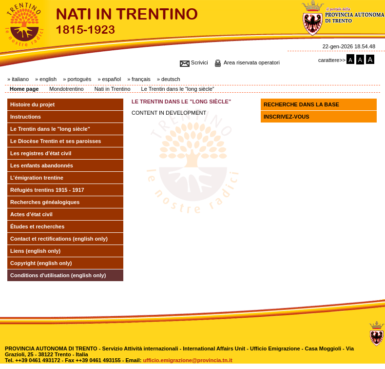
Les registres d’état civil (40, 153)
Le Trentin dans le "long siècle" (50, 129)
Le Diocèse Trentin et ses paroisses (55, 141)
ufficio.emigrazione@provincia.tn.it (187, 360)
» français (139, 79)
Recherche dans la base (301, 104)
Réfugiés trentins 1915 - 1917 (47, 190)
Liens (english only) (35, 251)
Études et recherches (37, 226)
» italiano (18, 79)
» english (46, 79)
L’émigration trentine (36, 178)
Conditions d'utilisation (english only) (58, 275)
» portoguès (77, 79)
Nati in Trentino (113, 89)
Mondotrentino (66, 89)
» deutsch (168, 79)
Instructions (25, 117)
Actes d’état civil (31, 214)
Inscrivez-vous (286, 117)
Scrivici (199, 62)
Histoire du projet (32, 104)
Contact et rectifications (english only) (59, 239)
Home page (24, 89)
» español (109, 79)
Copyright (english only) (41, 263)
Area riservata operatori (252, 62)
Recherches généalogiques (44, 202)
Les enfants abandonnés (41, 165)
